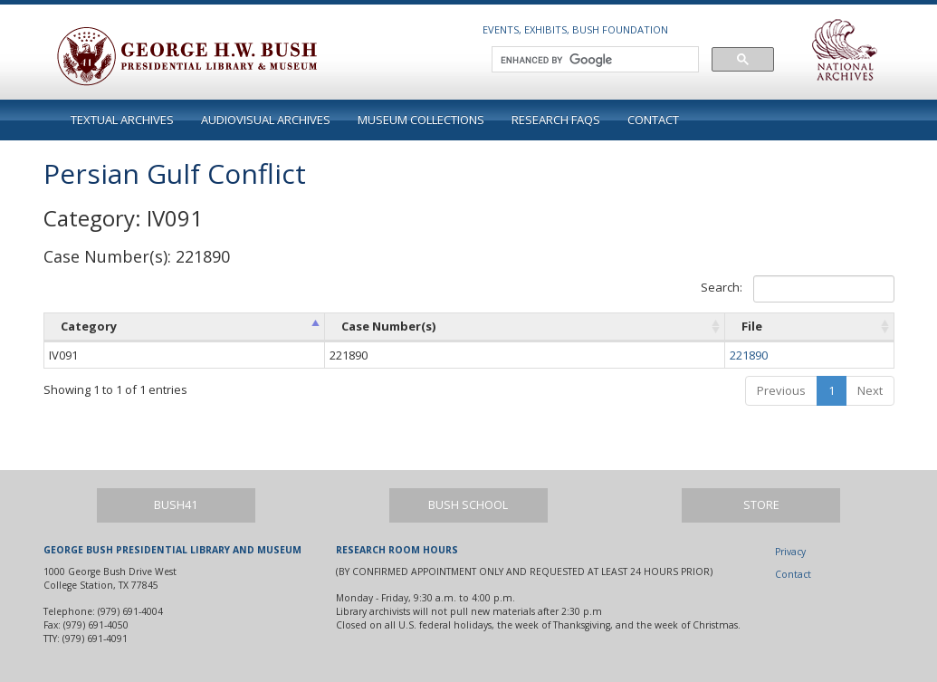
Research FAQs (556, 119)
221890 (749, 355)
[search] (593, 60)
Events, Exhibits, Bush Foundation (575, 29)
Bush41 (175, 505)
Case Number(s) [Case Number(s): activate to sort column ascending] (388, 326)
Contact (653, 119)
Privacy (790, 551)
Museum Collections (421, 119)
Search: (797, 289)
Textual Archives (122, 119)
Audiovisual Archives (265, 119)
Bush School (468, 505)
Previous (781, 390)
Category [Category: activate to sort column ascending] (89, 326)
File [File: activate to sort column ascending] (751, 326)
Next (870, 390)
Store (761, 505)
